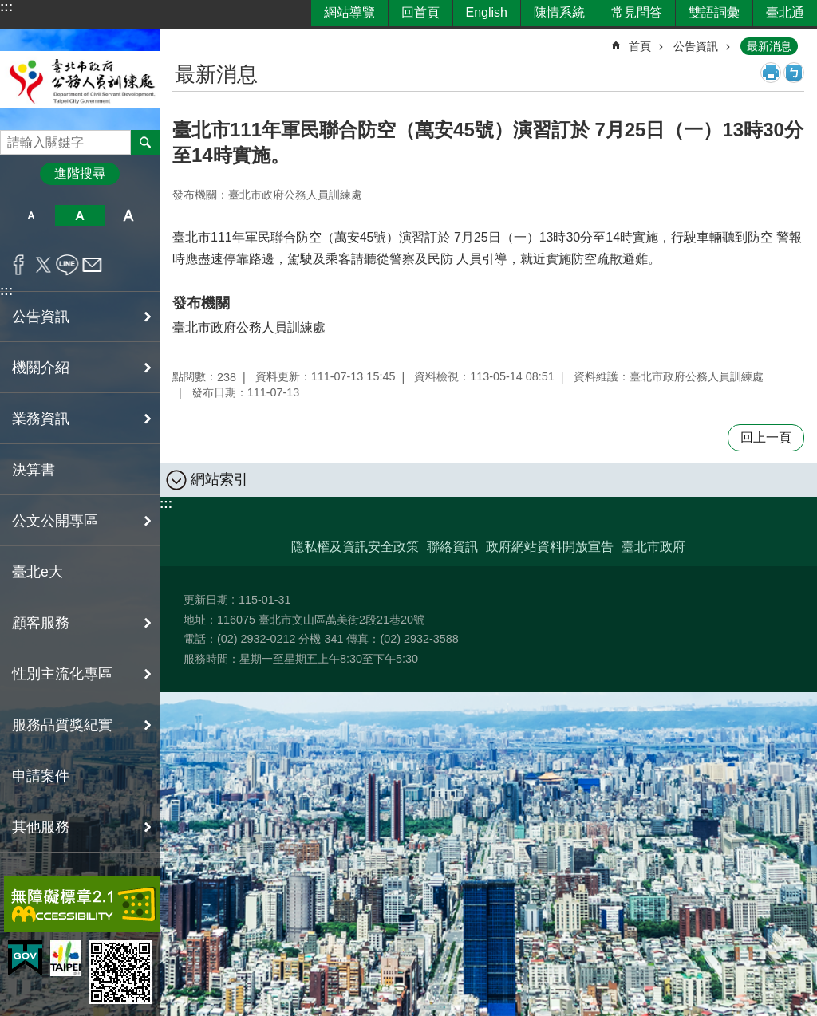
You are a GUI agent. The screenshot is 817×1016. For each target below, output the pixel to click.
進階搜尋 (79, 173)
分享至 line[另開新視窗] (67, 264)
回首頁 (420, 12)
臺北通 (785, 12)
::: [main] (182, 39)
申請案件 (40, 776)
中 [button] (79, 215)
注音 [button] (793, 72)
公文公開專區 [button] (55, 521)
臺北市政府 (653, 546)
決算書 (33, 470)
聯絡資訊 (452, 546)
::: (6, 7)
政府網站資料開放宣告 (550, 546)
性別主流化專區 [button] (62, 674)
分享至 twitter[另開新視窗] (43, 264)
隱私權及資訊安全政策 (355, 546)
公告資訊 (695, 46)
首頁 (640, 46)
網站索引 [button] (219, 479)
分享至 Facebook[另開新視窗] (18, 264)
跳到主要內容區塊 (8, 8)
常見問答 (636, 12)
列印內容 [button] (770, 72)
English (486, 12)
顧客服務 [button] (40, 623)
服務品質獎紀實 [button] (62, 725)
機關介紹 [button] (40, 368)
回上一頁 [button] (765, 437)
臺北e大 (37, 572)
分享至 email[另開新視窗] (92, 264)
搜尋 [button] (145, 142)
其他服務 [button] (40, 827)
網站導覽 (349, 12)
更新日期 (206, 599)
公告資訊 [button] (40, 317)
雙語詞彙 (714, 12)
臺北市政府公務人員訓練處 (80, 79)
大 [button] (129, 215)
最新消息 (769, 46)
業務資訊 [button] (40, 419)
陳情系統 (559, 12)
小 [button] (30, 215)
